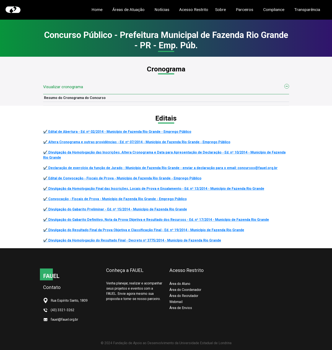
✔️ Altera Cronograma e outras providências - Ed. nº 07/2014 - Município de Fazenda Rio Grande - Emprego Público (136, 142)
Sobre (220, 9)
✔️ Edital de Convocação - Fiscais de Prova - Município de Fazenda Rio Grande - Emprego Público (122, 178)
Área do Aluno (179, 284)
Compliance (273, 9)
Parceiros (244, 9)
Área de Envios (180, 308)
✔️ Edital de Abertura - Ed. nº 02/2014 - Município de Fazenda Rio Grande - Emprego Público (117, 132)
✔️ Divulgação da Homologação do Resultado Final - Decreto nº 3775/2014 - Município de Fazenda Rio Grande (132, 240)
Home (96, 9)
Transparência (307, 9)
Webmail (176, 302)
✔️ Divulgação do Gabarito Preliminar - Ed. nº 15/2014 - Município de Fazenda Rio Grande (115, 209)
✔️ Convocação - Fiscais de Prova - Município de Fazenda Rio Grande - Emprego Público (115, 199)
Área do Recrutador (183, 296)
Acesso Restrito (193, 9)
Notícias (161, 9)
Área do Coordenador (185, 290)
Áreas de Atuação (128, 9)
